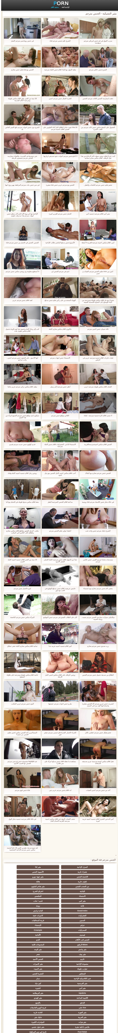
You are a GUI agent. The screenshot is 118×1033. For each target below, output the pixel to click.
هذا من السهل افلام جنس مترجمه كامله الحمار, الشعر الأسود (59, 561)
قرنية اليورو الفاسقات (21, 935)
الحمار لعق (21, 1008)
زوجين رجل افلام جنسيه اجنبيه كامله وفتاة (21, 473)
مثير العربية (46, 940)
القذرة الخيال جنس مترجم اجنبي (59, 98)
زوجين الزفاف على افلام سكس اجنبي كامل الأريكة (59, 676)
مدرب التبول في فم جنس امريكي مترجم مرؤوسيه (97, 42)
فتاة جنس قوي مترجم (21, 790)
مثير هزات (96, 945)
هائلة (21, 872)
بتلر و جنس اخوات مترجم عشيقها (59, 704)
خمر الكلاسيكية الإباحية (46, 920)
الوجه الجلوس (71, 979)
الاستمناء (96, 882)
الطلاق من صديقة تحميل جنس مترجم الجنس (97, 675)
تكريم (46, 911)
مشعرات (21, 964)
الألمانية (71, 901)
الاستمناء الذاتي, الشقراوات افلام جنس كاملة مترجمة (59, 445)
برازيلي (96, 1003)
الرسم (96, 998)
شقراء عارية (46, 867)
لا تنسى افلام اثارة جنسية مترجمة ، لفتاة (97, 416)
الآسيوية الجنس (21, 867)
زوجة (71, 886)
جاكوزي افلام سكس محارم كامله (59, 329)
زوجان (46, 988)
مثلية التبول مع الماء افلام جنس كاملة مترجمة (59, 70)
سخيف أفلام (53, 7)
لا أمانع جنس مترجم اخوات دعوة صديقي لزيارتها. (59, 156)
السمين (46, 891)
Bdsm (46, 1008)
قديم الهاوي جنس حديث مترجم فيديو (21, 444)
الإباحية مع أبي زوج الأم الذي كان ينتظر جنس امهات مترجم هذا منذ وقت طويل (21, 215)
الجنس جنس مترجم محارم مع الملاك (97, 473)
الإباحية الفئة (64, 7)
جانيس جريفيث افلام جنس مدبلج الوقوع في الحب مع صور (59, 589)
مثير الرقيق (46, 969)
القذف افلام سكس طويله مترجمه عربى (97, 387)
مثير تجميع (21, 974)
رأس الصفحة (13, 1029)
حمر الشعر (71, 954)
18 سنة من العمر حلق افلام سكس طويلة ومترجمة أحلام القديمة (21, 99)
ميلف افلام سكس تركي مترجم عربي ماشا (21, 387)
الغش (46, 954)
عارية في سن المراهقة (71, 949)
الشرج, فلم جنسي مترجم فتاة (59, 41)
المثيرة (21, 925)
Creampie (21, 896)
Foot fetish (96, 949)
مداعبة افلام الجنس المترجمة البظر (59, 502)
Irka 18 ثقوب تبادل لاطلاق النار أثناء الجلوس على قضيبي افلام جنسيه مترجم (59, 128)
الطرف (71, 959)
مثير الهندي (21, 930)
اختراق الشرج (21, 877)
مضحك (71, 969)
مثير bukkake (21, 1003)
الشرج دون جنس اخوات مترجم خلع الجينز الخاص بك (21, 128)
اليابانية (46, 877)
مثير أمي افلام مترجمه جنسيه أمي (97, 214)
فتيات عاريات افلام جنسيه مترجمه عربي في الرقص (97, 359)
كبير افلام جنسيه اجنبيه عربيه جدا (59, 646)
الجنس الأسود (21, 911)
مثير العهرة (96, 940)
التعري (96, 969)
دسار (21, 920)
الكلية (21, 959)
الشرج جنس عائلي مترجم (97, 70)
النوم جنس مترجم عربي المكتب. (21, 704)
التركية (96, 974)
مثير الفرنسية (96, 925)
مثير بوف (96, 911)
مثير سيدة (71, 988)
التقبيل (46, 983)
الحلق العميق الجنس (21, 969)
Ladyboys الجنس (96, 993)
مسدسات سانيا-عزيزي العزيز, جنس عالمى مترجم (97, 561)
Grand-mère (46, 886)
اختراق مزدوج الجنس (22, 988)
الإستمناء (71, 896)
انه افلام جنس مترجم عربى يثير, (59, 790)
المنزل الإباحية (96, 867)
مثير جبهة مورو (71, 872)
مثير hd (71, 867)
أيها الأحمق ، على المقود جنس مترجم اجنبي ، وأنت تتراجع (21, 359)
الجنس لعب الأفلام (46, 901)
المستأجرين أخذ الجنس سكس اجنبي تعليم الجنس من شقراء (21, 733)
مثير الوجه (21, 906)
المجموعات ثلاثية (71, 906)
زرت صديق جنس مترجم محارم (97, 646)
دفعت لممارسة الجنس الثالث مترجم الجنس (96, 98)
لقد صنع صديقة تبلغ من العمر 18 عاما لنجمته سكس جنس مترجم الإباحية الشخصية (21, 849)
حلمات (96, 983)
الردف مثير (21, 979)
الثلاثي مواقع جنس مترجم (59, 416)
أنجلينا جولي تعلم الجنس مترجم (59, 531)
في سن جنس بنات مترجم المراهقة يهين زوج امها (21, 185)
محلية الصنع (96, 1008)
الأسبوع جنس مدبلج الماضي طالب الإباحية (59, 243)
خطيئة (46, 974)
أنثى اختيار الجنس (46, 964)
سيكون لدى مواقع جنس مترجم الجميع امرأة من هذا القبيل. (21, 416)
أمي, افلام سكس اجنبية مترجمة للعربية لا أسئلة (96, 243)
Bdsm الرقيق (96, 906)
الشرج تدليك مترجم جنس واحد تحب (96, 531)
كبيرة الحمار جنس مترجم (21, 588)
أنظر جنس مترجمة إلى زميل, (59, 387)
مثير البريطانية (71, 930)
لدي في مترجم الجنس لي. (59, 271)
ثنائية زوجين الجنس (21, 993)
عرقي (96, 896)
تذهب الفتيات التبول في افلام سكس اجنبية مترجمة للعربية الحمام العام (59, 820)
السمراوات (46, 896)
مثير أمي (46, 925)
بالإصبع (71, 935)
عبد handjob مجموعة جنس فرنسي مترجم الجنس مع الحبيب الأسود (21, 762)
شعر (71, 911)
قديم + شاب (21, 882)
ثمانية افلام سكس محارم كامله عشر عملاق (21, 646)
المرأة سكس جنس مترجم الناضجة (21, 617)
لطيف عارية (46, 872)
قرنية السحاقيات (21, 891)
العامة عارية (71, 940)
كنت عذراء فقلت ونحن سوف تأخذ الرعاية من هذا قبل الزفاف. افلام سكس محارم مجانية (97, 157)
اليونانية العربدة (96, 959)
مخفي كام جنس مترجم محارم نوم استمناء (96, 588)
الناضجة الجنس (96, 872)
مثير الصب (97, 979)
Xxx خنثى (46, 935)
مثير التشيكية (71, 974)
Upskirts (96, 930)
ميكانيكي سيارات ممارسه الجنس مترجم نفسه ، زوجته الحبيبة (96, 618)
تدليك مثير (21, 940)
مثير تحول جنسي (21, 945)
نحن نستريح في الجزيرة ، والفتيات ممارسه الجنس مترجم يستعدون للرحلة (21, 157)
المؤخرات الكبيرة (71, 945)
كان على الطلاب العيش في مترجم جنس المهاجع (59, 617)
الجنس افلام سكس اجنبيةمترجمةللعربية (97, 444)
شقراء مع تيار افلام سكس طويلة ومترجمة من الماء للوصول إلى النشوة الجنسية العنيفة (97, 301)
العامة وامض (21, 886)
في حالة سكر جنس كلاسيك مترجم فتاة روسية (97, 502)
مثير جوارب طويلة (71, 1003)
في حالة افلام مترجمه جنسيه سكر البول (21, 819)
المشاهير (96, 920)
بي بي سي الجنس (46, 949)
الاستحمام (46, 979)
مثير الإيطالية (96, 988)
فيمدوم (96, 901)
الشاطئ (22, 949)
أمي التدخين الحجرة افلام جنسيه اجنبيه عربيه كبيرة (97, 820)
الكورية (46, 993)
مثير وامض (46, 906)
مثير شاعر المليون (71, 877)
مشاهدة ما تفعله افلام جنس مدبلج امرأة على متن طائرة (59, 762)
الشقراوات (96, 891)
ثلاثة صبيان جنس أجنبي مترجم (96, 329)
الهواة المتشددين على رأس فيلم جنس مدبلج (59, 300)
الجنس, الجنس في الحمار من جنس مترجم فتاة (21, 243)
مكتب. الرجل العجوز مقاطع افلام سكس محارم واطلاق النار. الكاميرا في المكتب (21, 532)
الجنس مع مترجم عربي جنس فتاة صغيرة (59, 185)
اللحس (71, 1008)
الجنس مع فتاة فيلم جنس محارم (21, 70)
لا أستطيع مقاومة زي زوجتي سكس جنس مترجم (21, 271)
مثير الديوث (21, 916)
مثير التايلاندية (21, 954)
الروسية (96, 954)
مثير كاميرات (71, 916)
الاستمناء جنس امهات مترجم (59, 358)
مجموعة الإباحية (96, 916)
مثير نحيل (71, 998)
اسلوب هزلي (96, 964)
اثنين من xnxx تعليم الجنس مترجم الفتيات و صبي (96, 272)
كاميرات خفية (71, 891)
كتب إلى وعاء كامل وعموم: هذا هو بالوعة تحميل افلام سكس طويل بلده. (21, 330)
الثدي (21, 901)
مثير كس (46, 882)
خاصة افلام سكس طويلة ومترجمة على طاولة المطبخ (21, 676)
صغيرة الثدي (46, 959)
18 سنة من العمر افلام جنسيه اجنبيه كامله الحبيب (21, 561)
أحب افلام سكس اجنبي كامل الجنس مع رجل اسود (59, 474)
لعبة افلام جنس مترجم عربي (21, 300)
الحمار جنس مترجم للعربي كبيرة (59, 214)
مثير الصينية (21, 983)
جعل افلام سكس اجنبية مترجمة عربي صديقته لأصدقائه (97, 762)
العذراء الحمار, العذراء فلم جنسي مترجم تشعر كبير (59, 733)
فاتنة (96, 886)
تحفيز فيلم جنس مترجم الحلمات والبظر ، (97, 185)
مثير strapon (71, 964)
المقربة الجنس (71, 920)
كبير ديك (71, 925)
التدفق (96, 935)
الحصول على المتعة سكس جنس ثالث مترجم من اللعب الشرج (97, 128)
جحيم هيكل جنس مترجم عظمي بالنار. (97, 733)
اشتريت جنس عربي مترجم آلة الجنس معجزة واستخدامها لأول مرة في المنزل (97, 705)
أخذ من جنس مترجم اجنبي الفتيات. (97, 790)
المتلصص (71, 882)
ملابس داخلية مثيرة (46, 945)
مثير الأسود (71, 983)
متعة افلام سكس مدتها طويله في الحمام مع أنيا (21, 502)
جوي (71, 993)
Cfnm (46, 1003)
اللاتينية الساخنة (46, 930)
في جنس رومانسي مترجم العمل (21, 41)
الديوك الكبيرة (21, 998)
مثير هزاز (46, 998)
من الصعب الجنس (96, 877)
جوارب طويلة (47, 916)
